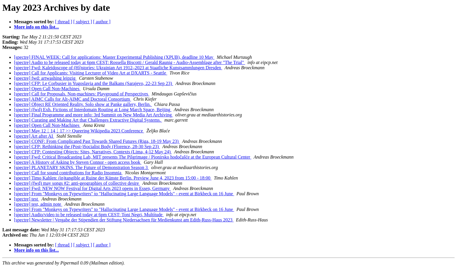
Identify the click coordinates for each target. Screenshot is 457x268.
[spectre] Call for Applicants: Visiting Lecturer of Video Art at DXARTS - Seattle (90, 72)
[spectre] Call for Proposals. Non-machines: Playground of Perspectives (81, 93)
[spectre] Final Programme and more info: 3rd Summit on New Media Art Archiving (93, 114)
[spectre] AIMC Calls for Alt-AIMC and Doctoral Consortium (72, 99)
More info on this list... (36, 26)
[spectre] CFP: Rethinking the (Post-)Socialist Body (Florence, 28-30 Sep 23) (87, 146)
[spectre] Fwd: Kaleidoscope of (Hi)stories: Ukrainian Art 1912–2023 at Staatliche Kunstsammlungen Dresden (118, 67)
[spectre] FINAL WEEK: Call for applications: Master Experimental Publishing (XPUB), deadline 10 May (114, 57)
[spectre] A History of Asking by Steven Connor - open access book (77, 162)
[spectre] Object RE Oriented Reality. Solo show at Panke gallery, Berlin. (83, 104)
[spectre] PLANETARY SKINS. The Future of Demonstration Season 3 (81, 167)
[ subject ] (82, 21)
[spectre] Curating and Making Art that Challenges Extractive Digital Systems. (88, 120)
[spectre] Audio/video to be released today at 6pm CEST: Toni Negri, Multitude (89, 214)
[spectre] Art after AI (34, 136)
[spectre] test (26, 198)
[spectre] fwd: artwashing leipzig (45, 78)
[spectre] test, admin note (38, 204)
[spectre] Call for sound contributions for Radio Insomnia (68, 172)
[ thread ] (63, 21)
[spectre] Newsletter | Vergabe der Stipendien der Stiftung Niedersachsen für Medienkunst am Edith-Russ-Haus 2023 (124, 219)
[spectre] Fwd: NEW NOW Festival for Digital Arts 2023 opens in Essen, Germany (92, 188)
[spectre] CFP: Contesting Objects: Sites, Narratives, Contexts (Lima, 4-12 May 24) (93, 151)
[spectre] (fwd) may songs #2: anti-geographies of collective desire (77, 183)
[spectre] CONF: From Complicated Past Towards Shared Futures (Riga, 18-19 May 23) (97, 141)
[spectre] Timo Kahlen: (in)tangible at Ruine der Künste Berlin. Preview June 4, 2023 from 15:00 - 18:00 (113, 177)
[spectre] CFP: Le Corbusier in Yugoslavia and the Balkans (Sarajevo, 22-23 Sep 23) (93, 83)
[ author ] (102, 21)
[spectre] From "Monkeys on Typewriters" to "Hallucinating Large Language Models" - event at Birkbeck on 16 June (124, 193)
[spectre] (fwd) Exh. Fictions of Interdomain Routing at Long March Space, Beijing (92, 109)
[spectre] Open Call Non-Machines (47, 88)
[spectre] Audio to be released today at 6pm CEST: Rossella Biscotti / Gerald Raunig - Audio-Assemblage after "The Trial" (129, 62)
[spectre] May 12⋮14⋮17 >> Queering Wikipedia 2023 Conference (79, 130)
